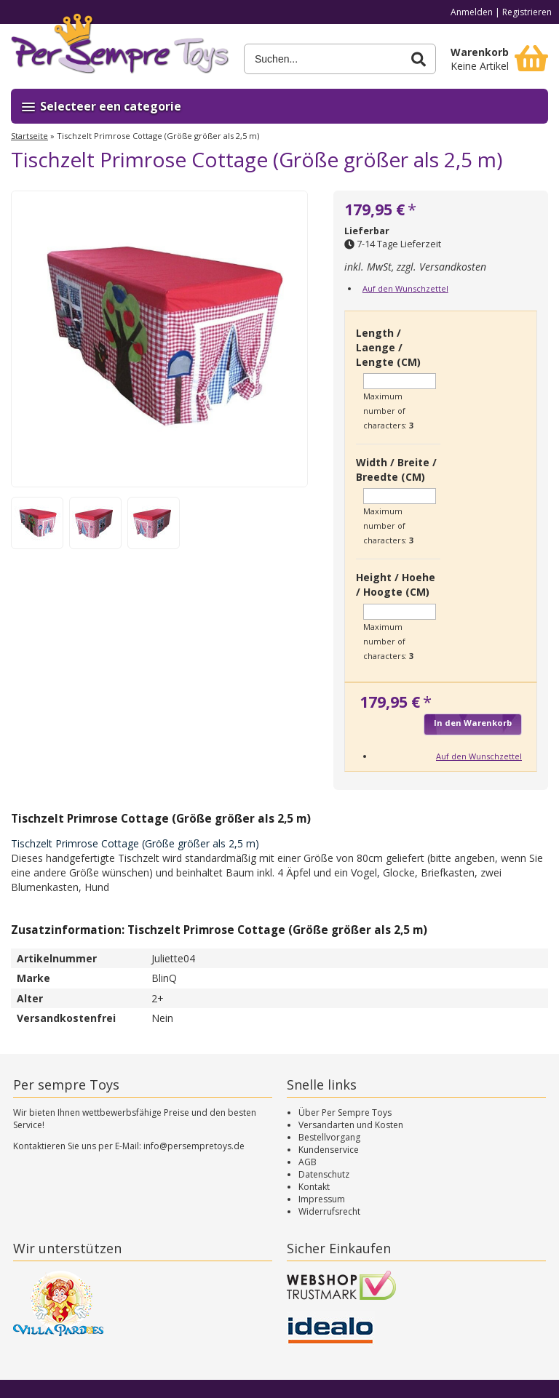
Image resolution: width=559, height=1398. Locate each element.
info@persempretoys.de (194, 1146)
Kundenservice (328, 1149)
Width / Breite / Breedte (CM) (396, 469)
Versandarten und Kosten (350, 1125)
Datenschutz (323, 1174)
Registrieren (527, 12)
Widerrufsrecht (329, 1211)
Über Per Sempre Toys (345, 1112)
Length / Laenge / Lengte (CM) (388, 347)
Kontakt (314, 1187)
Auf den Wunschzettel (405, 288)
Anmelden (472, 12)
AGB (307, 1162)
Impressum (321, 1199)
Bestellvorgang (329, 1137)
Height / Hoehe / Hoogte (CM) (395, 584)
